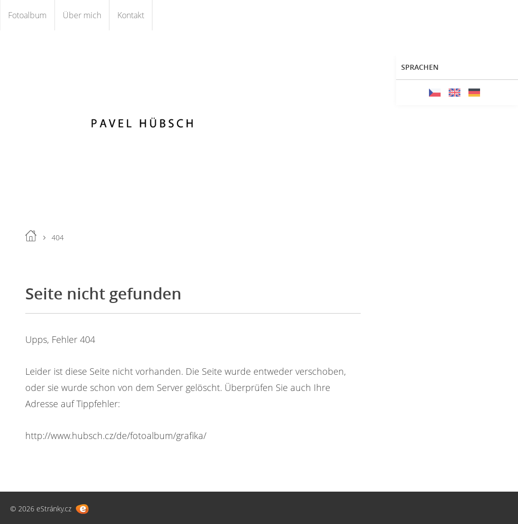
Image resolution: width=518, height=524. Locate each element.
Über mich (82, 15)
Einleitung (30, 236)
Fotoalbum (27, 15)
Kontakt (130, 15)
